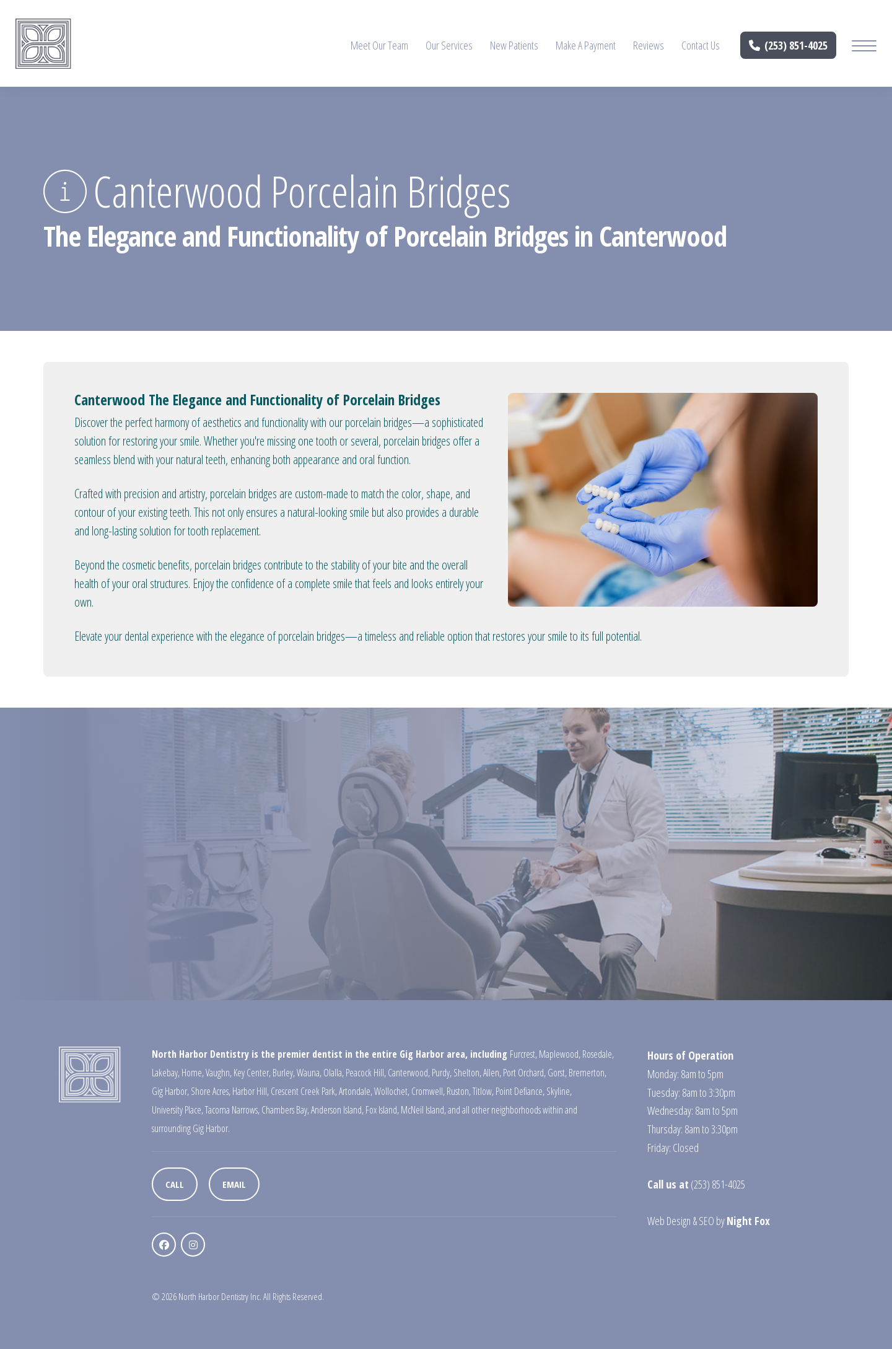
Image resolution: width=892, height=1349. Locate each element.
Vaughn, (219, 1072)
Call (174, 1184)
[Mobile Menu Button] (864, 47)
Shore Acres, (210, 1091)
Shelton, (467, 1072)
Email (234, 1184)
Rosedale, (598, 1054)
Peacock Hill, (366, 1072)
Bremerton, (587, 1072)
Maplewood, (559, 1054)
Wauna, (309, 1072)
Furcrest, (523, 1054)
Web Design (669, 1220)
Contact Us (700, 45)
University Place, (177, 1110)
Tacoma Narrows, (232, 1110)
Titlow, (483, 1091)
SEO (706, 1220)
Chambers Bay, (285, 1110)
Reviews (648, 45)
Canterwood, (409, 1072)
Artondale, (355, 1091)
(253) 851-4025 (788, 45)
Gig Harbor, (170, 1091)
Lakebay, (166, 1072)
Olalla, (333, 1072)
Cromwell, (428, 1091)
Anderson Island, (337, 1110)
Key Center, (252, 1072)
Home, (192, 1072)
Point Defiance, (520, 1091)
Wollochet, (391, 1091)
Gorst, (557, 1072)
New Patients (514, 45)
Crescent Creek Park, (304, 1091)
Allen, (492, 1072)
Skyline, (559, 1091)
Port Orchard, (524, 1072)
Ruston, (459, 1091)
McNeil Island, (423, 1110)
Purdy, (442, 1072)
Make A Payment (586, 45)
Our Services (449, 45)
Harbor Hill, (250, 1091)
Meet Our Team (379, 45)
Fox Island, (382, 1110)
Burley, (284, 1072)
